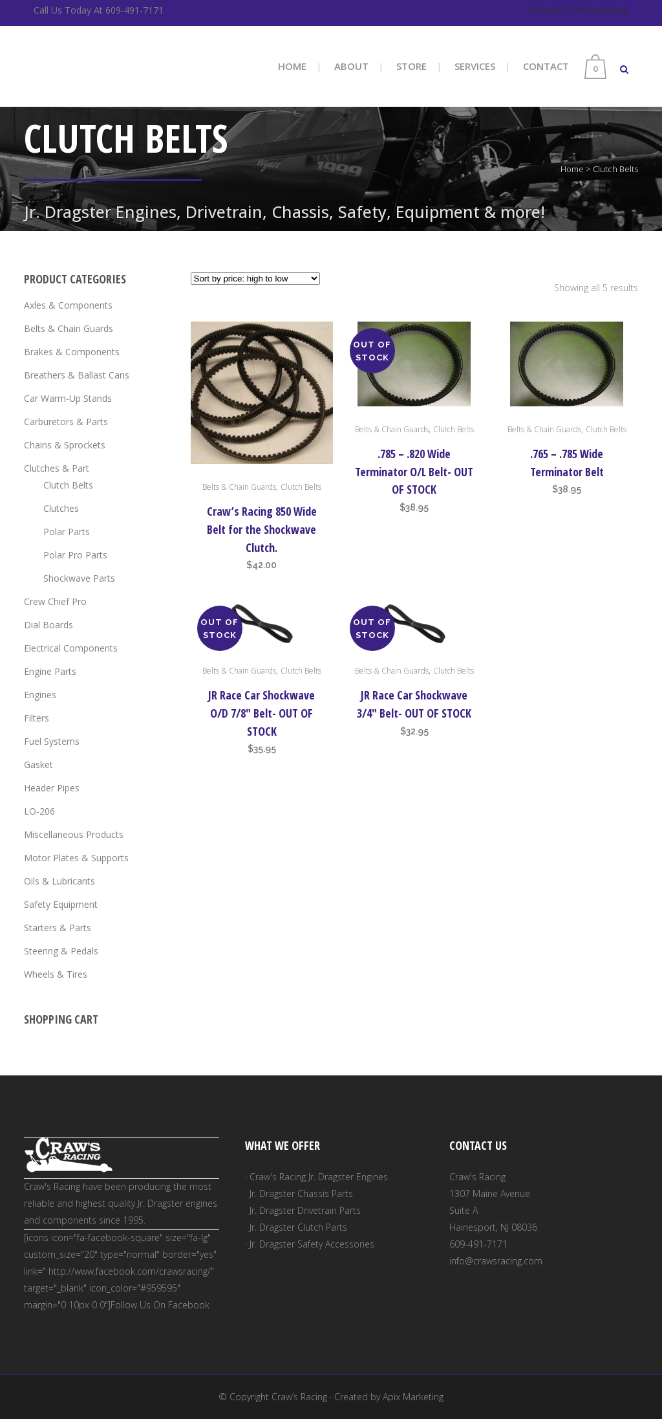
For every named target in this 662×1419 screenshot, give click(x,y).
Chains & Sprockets (64, 445)
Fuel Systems (52, 741)
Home (572, 169)
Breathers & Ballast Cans (76, 375)
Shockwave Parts (79, 578)
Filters (36, 718)
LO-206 (39, 811)
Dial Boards (48, 625)
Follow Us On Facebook (578, 10)
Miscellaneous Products (73, 834)
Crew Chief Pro (55, 601)
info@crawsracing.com (495, 1261)
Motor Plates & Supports (76, 858)
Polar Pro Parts (75, 555)
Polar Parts (66, 531)
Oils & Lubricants (59, 881)
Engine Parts (50, 671)
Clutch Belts (68, 485)
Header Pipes (52, 788)
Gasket (38, 764)
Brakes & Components (72, 352)
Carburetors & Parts (66, 421)
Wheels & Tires (55, 974)
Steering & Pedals (61, 951)
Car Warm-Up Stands (68, 398)
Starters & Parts (57, 927)
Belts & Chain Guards (68, 328)
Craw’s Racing (299, 1397)
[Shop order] (255, 278)
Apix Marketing (413, 1397)
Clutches (61, 508)
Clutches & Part (56, 468)
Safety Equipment (61, 904)
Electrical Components (71, 648)
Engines (40, 694)
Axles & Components (68, 305)
